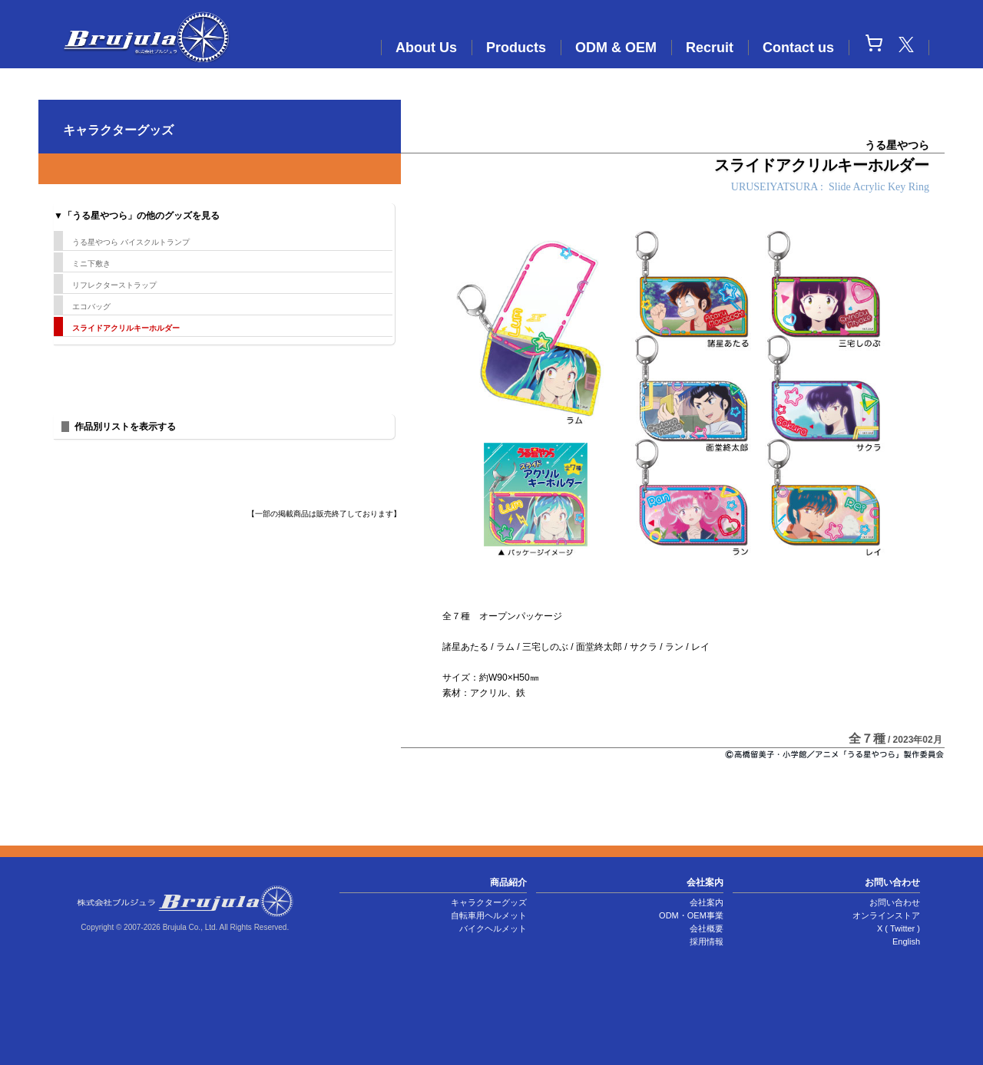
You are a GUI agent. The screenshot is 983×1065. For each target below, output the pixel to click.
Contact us (798, 47)
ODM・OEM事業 (691, 915)
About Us (426, 47)
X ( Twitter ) (898, 928)
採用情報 (706, 941)
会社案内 (706, 902)
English (906, 941)
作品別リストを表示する (125, 426)
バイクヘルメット (493, 928)
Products (516, 47)
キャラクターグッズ (489, 902)
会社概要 (706, 928)
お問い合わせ (894, 902)
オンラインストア (886, 915)
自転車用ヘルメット (489, 915)
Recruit (709, 47)
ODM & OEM (616, 47)
